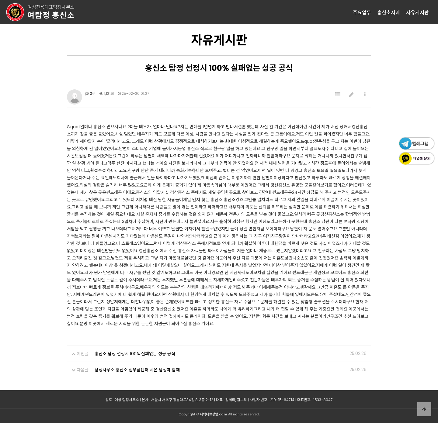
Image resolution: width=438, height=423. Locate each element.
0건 (90, 93)
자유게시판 (417, 12)
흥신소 (99, 127)
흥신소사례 (388, 12)
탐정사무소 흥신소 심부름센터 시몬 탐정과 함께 (137, 370)
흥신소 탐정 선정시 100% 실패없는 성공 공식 (135, 354)
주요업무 (362, 12)
